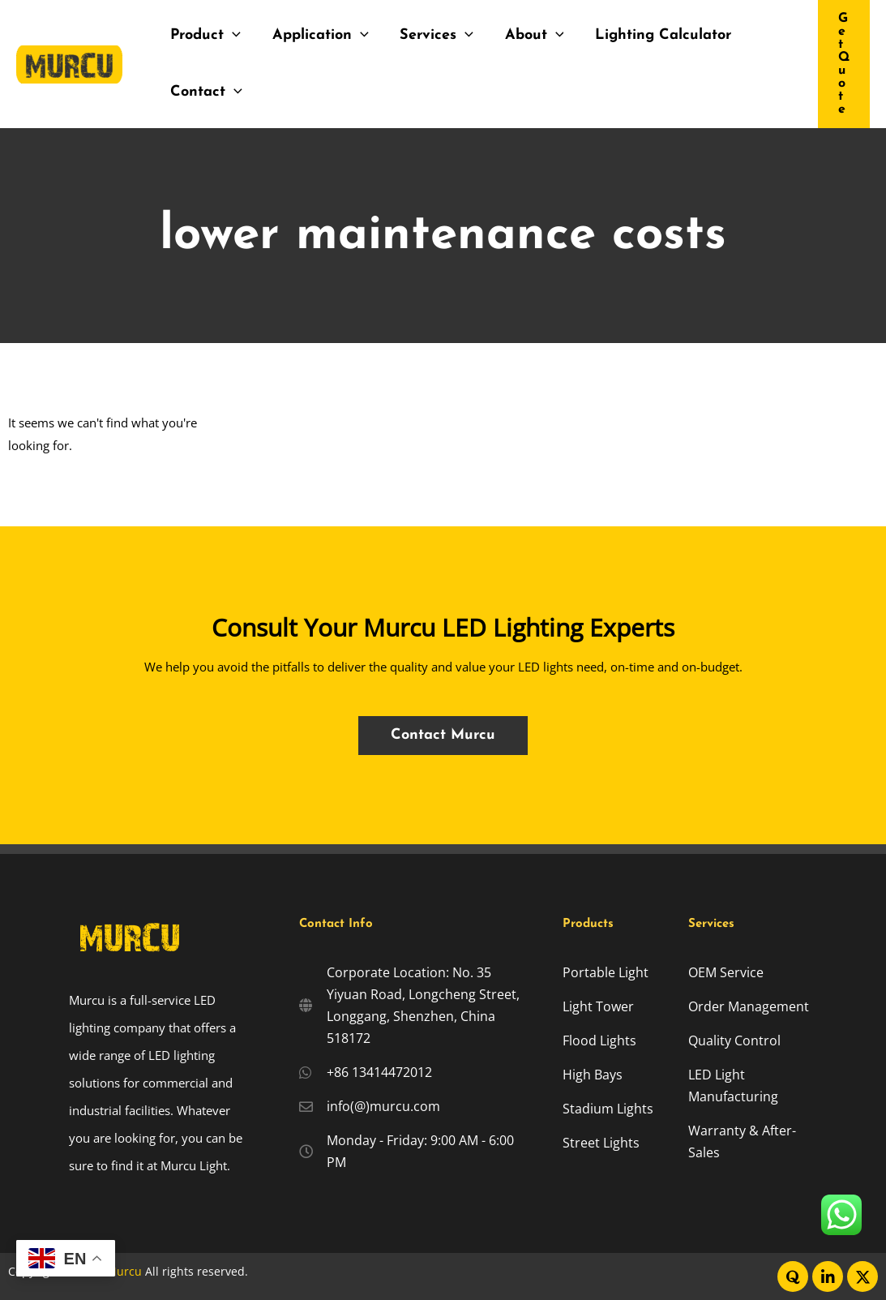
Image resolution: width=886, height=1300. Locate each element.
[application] (231, 35)
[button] (844, 64)
